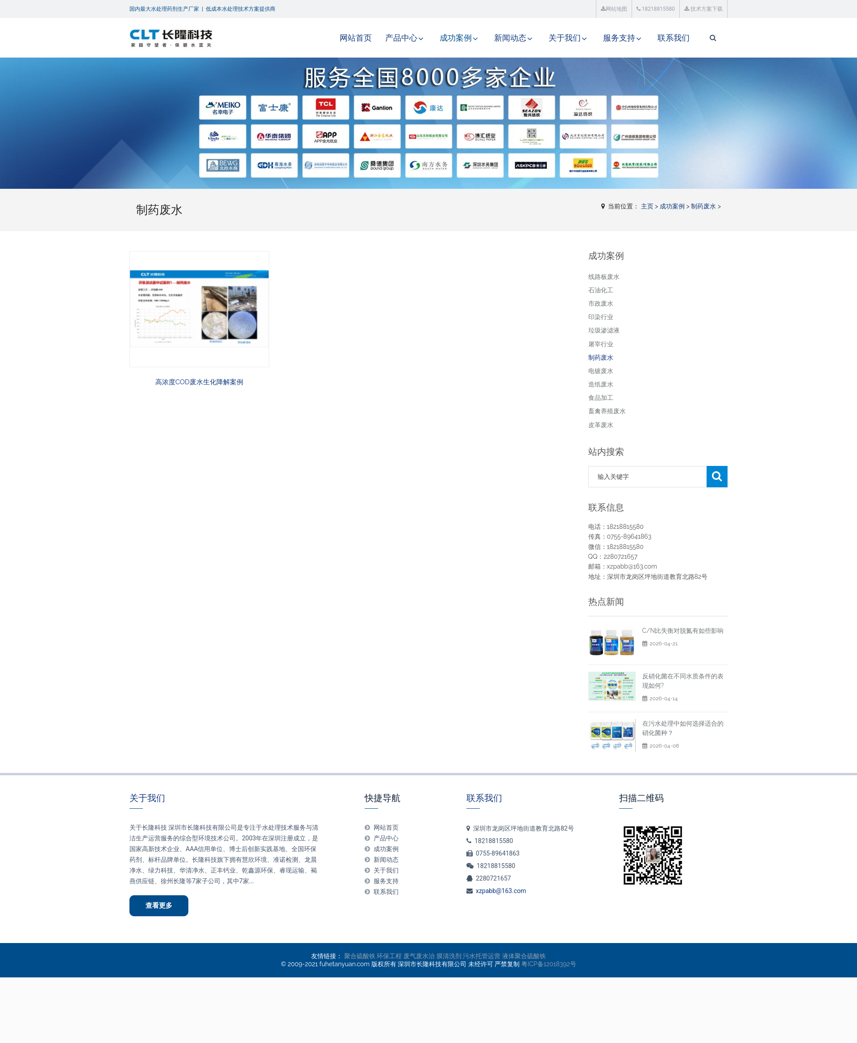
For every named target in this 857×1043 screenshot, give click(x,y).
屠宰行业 (600, 344)
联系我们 (673, 37)
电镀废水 (600, 370)
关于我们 (565, 37)
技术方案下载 (703, 9)
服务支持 (619, 37)
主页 (647, 206)
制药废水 (703, 206)
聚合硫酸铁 (359, 956)
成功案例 (456, 37)
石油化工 (600, 290)
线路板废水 (604, 276)
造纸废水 (600, 384)
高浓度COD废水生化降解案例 (199, 382)
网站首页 (356, 37)
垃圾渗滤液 (604, 330)
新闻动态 (510, 37)
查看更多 (159, 906)
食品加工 (600, 397)
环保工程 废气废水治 (406, 956)
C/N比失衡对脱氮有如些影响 (683, 630)
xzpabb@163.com (501, 890)
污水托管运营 (481, 956)
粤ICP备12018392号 (548, 964)
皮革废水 (600, 424)
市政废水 (600, 303)
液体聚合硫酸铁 (524, 956)
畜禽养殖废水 (607, 411)
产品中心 (401, 37)
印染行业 (600, 316)
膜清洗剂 (449, 956)
